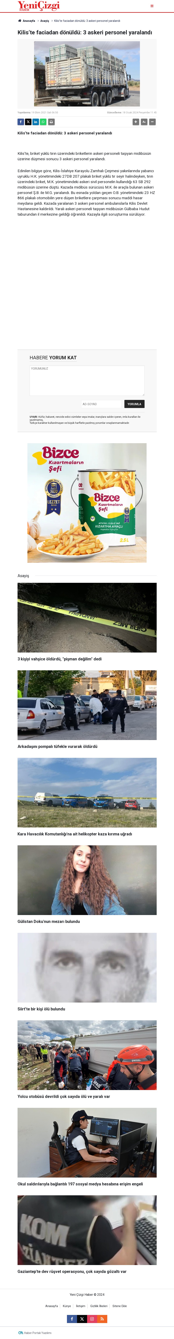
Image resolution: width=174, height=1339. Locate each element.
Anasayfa (26, 20)
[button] (136, 122)
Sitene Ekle (120, 1306)
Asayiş (44, 20)
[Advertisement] (87, 252)
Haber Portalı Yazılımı (37, 1333)
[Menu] (152, 6)
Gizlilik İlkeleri (98, 1306)
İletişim (80, 1306)
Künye (67, 1306)
